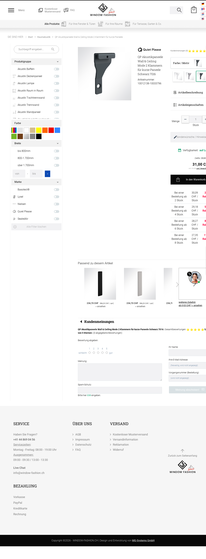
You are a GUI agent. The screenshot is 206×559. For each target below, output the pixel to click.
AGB (78, 434)
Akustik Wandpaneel (26, 112)
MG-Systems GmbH (143, 540)
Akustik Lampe (22, 83)
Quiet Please (21, 211)
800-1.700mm (26, 158)
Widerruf (118, 449)
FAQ (78, 449)
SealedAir (19, 219)
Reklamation (121, 444)
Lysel (17, 197)
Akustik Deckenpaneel (26, 76)
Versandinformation (125, 439)
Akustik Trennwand (25, 105)
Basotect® (24, 189)
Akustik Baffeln (26, 69)
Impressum (82, 439)
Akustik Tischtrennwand (28, 98)
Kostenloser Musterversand (130, 434)
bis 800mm (24, 150)
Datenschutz (83, 444)
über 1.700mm (26, 165)
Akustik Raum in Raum (27, 91)
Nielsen (18, 204)
